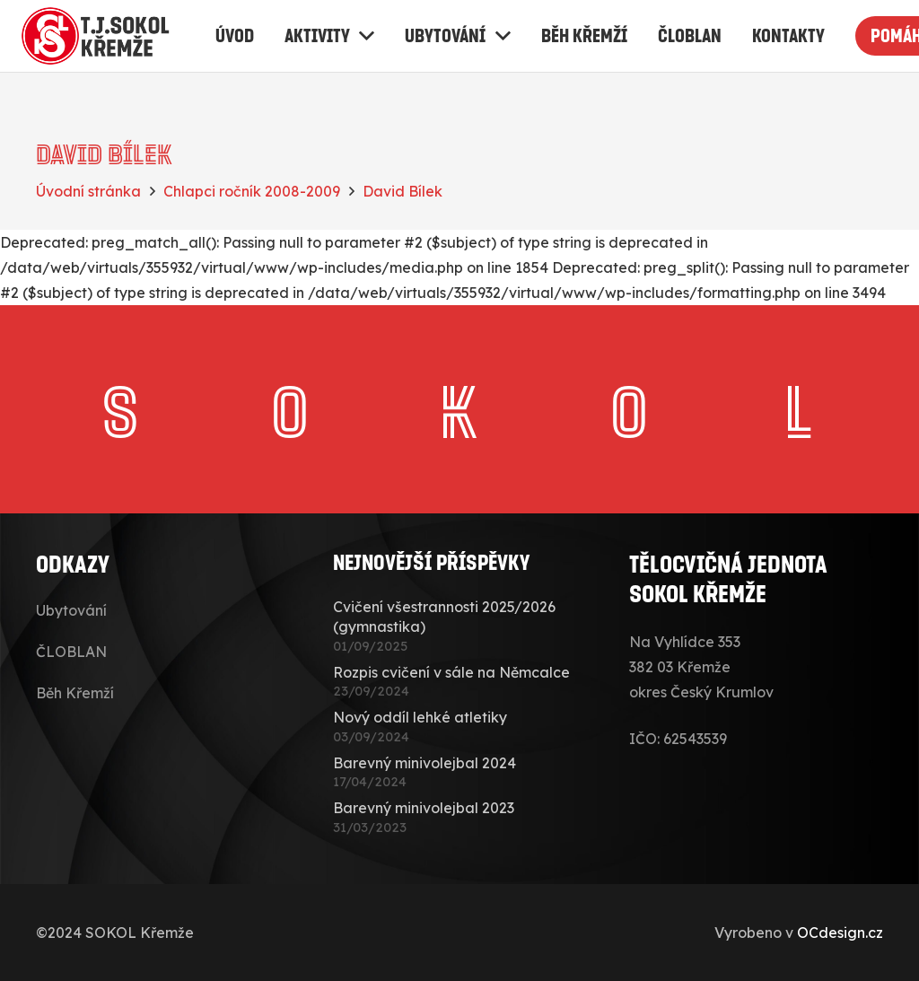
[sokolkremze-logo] (98, 36)
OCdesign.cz (840, 933)
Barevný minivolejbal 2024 (424, 763)
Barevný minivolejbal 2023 (423, 808)
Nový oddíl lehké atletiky (420, 717)
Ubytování (71, 610)
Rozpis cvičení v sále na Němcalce (451, 672)
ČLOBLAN (71, 652)
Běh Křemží (75, 693)
